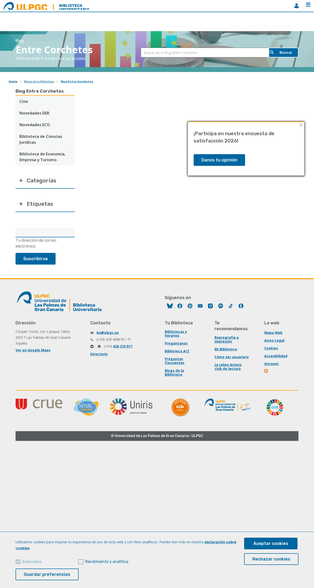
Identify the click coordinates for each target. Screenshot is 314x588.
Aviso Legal (274, 341)
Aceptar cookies (270, 543)
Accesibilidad (275, 357)
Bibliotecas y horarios (176, 334)
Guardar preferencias (47, 574)
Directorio (99, 355)
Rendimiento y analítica (106, 561)
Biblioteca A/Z (177, 352)
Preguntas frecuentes (174, 362)
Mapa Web (273, 333)
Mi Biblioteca (226, 350)
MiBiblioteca (296, 6)
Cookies (271, 349)
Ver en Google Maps (33, 351)
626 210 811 (122, 347)
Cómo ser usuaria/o (232, 358)
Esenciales (31, 561)
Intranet (271, 365)
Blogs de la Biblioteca (39, 81)
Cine (23, 101)
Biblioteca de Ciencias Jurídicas (40, 139)
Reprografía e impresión (227, 340)
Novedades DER (34, 113)
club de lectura (228, 369)
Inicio (13, 81)
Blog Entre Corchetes (77, 81)
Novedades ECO (34, 124)
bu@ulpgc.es (108, 333)
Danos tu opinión (219, 160)
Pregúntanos (176, 344)
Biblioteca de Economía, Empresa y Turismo (42, 156)
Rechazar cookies (271, 559)
